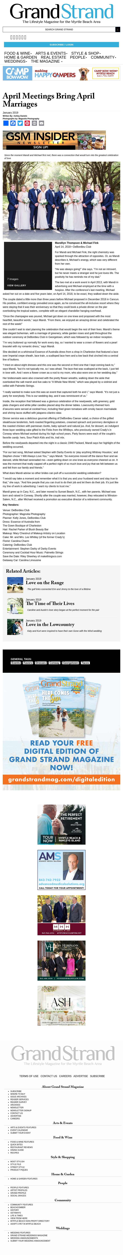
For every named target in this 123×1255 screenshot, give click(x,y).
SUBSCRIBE (97, 1076)
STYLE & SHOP (86, 53)
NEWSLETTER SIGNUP (20, 1110)
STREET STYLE (17, 1167)
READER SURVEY (18, 1102)
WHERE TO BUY (17, 1094)
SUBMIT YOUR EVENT (20, 1133)
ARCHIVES (15, 1105)
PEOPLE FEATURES (19, 1187)
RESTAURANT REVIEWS (21, 1147)
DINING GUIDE (17, 1150)
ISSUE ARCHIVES (18, 1097)
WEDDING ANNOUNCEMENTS (24, 1238)
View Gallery (16, 285)
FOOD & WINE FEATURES (22, 1142)
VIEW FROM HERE (18, 1218)
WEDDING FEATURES (20, 1233)
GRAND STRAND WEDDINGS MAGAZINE (28, 1235)
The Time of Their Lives (50, 604)
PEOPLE (78, 57)
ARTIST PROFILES (18, 1190)
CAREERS (65, 1076)
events (16, 663)
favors (28, 663)
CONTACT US (49, 1076)
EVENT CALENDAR (19, 1130)
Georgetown (70, 663)
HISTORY (14, 1210)
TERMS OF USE (29, 1076)
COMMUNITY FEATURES (21, 1205)
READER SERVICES (19, 1099)
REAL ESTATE (53, 57)
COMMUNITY (103, 57)
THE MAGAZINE (46, 61)
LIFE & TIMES (16, 1215)
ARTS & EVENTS (51, 53)
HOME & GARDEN (20, 57)
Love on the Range (45, 583)
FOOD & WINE (18, 53)
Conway (54, 663)
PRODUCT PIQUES (19, 1170)
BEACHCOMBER (17, 1207)
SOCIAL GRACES (18, 1196)
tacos (85, 663)
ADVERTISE (81, 1076)
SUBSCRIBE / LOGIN (61, 44)
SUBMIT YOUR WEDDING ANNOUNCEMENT (30, 1241)
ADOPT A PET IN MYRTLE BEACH (25, 1224)
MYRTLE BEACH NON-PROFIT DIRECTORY (29, 1221)
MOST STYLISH (17, 1161)
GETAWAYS (15, 1213)
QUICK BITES (16, 1145)
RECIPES (14, 1153)
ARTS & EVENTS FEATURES (23, 1127)
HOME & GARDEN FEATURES (23, 1179)
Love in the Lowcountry (50, 625)
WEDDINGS (15, 61)
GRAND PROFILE (18, 1193)
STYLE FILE (15, 1164)
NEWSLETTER (17, 1108)
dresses (41, 663)
